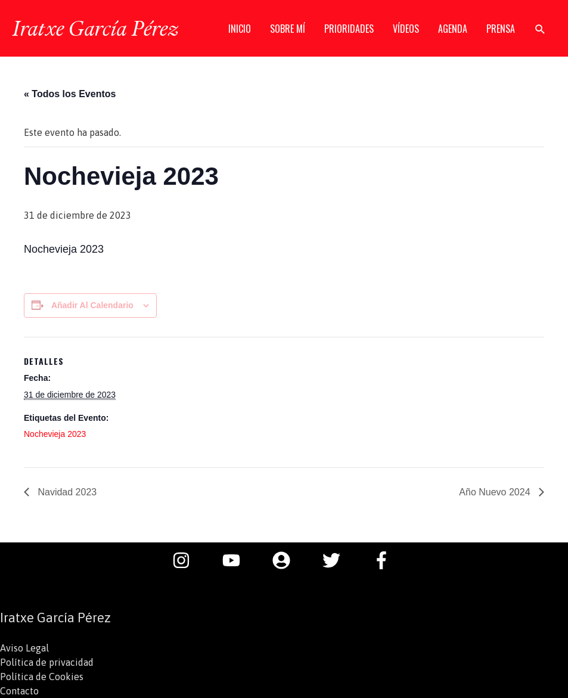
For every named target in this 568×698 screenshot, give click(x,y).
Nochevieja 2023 (55, 434)
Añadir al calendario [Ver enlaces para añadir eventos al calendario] (92, 305)
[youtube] (237, 560)
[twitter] (337, 560)
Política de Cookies (41, 676)
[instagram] (187, 560)
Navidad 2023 (66, 492)
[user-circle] (287, 560)
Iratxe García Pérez (95, 28)
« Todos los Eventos (70, 94)
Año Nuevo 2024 (496, 492)
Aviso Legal (24, 648)
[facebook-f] (384, 560)
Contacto (19, 690)
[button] (540, 29)
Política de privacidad (47, 662)
